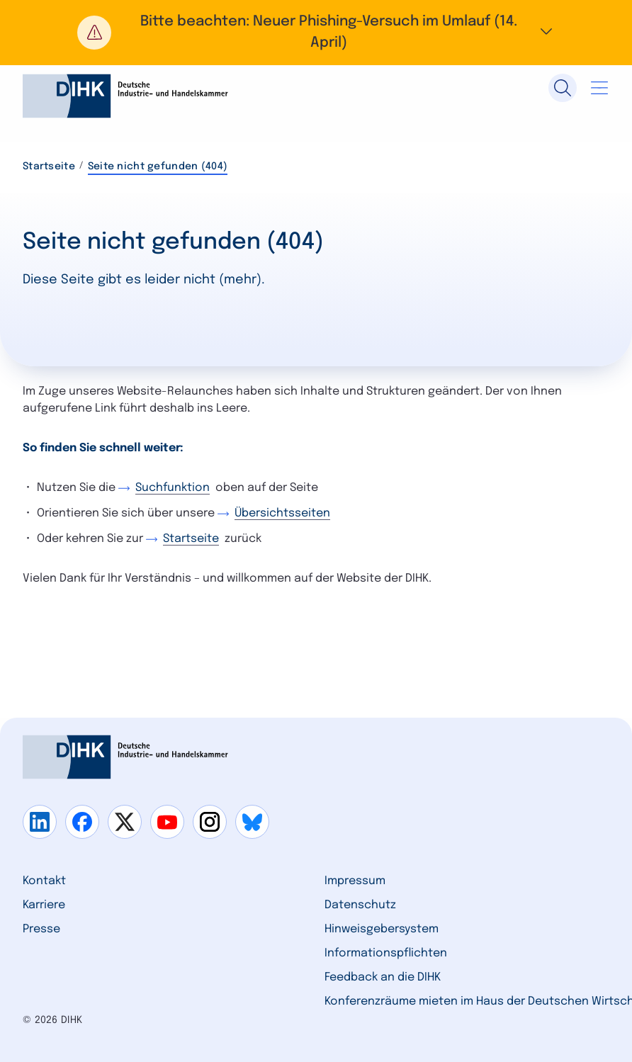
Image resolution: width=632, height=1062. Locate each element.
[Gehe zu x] (125, 822)
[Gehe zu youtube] (167, 822)
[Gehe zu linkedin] (40, 822)
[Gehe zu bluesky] (252, 822)
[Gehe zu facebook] (82, 822)
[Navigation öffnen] (599, 88)
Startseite (49, 166)
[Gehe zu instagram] (210, 822)
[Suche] (562, 88)
